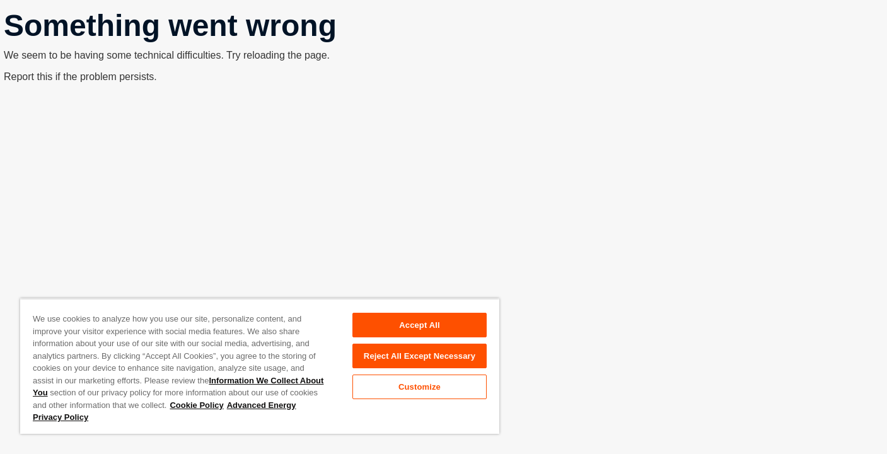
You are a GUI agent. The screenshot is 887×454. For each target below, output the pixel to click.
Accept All (419, 325)
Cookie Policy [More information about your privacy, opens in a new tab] (196, 405)
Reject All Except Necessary (419, 356)
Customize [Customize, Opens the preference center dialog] (419, 387)
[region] (259, 366)
